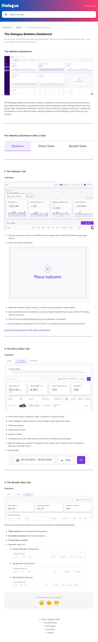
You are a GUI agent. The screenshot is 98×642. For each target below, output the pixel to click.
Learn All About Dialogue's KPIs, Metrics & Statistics (27, 330)
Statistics (19, 27)
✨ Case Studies (49, 626)
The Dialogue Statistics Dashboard (38, 27)
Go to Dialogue (89, 6)
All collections (7, 27)
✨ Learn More (49, 629)
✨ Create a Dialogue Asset (49, 619)
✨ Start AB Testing (49, 623)
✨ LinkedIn (49, 633)
